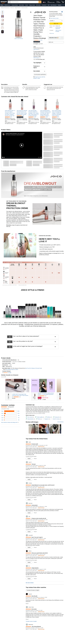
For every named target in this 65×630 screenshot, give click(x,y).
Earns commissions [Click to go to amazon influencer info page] (21, 133)
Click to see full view (19, 38)
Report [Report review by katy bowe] (35, 512)
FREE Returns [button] (37, 57)
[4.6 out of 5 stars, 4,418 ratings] (32, 116)
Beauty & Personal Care (5, 7)
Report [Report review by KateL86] (27, 603)
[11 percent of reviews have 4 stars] (10, 413)
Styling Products (17, 7)
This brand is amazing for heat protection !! (14, 134)
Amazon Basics (15, 5)
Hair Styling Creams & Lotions (12, 369)
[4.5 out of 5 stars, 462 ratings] (55, 116)
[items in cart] (63, 2)
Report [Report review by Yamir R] (35, 479)
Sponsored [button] (3, 376)
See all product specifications (40, 74)
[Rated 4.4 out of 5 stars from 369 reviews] (46, 396)
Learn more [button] (36, 49)
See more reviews (29, 582)
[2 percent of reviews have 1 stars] (10, 420)
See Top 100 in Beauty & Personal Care (33, 368)
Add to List (51, 42)
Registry (59, 5)
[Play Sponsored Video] (17, 385)
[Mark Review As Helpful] (29, 459)
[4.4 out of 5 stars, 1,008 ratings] (44, 116)
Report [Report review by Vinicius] (35, 562)
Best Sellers (21, 5)
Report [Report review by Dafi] (35, 531)
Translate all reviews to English (33, 590)
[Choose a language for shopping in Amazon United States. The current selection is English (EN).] (44, 2)
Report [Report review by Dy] (35, 578)
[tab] (30, 417)
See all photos (60, 421)
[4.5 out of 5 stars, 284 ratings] (8, 116)
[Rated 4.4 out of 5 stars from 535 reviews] (20, 397)
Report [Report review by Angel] (35, 458)
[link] (10, 113)
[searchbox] (24, 2)
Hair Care (12, 7)
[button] (2, 5)
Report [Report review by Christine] (35, 499)
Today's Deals (32, 5)
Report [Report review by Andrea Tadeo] (27, 619)
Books (26, 5)
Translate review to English (31, 621)
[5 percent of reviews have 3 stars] (10, 415)
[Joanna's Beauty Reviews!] (11, 133)
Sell (48, 5)
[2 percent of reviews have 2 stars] (10, 417)
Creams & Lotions (24, 7)
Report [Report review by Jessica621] (35, 547)
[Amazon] (4, 2)
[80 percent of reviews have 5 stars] (10, 411)
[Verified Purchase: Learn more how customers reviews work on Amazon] (41, 446)
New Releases (53, 5)
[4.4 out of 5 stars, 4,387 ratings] (20, 115)
